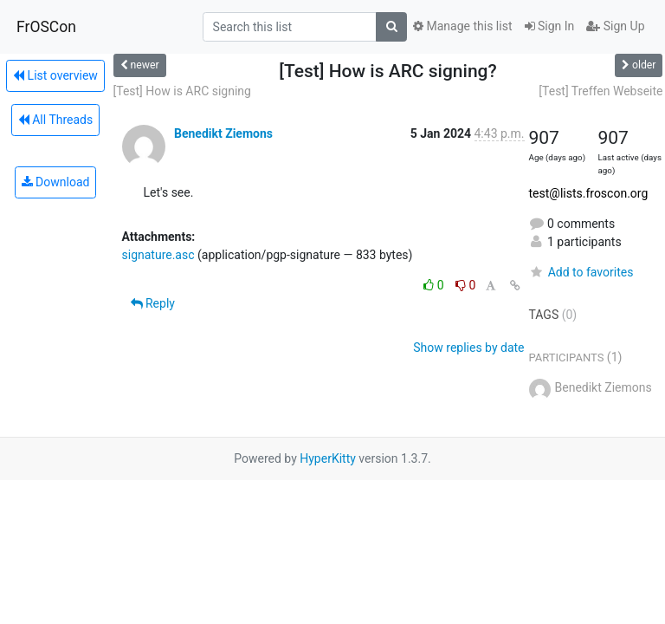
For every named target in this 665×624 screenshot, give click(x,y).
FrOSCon (46, 27)
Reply (153, 303)
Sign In (550, 26)
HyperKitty (328, 458)
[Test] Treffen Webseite (600, 91)
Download (56, 182)
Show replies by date (468, 347)
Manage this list (462, 26)
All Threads (55, 120)
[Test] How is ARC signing (182, 91)
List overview (55, 75)
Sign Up (615, 26)
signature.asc (158, 255)
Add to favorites (581, 272)
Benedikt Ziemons (223, 133)
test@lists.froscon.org (589, 193)
